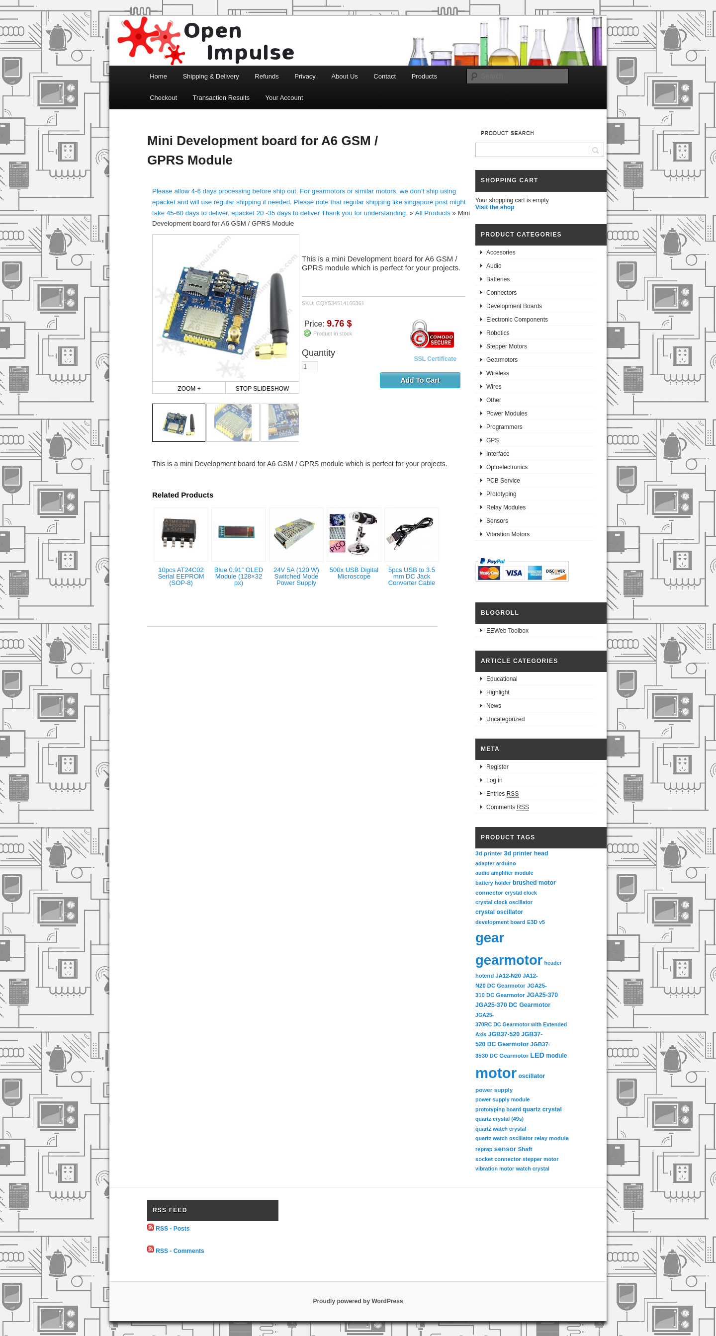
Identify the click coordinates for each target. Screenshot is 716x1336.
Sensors (497, 520)
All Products (432, 213)
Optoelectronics (507, 467)
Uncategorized (505, 719)
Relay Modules (506, 507)
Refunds (266, 76)
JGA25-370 (542, 995)
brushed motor (534, 882)
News (493, 705)
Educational (502, 678)
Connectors (501, 292)
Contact (384, 76)
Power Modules (507, 413)
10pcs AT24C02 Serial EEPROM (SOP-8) (181, 576)
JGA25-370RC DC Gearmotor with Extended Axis (521, 1024)
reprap (483, 1149)
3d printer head (526, 853)
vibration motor (494, 1168)
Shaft (525, 1149)
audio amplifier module (504, 873)
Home (158, 76)
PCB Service (503, 480)
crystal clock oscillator (504, 902)
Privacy (305, 76)
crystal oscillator (499, 912)
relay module (552, 1138)
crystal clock (521, 893)
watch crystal (533, 1168)
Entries (502, 794)
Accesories (501, 252)
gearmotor (508, 960)
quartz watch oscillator (504, 1138)
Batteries (498, 279)
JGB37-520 (504, 1034)
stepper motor (540, 1159)
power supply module (502, 1099)
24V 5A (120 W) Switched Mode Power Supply (296, 576)
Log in (494, 780)
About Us (344, 76)
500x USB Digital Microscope (354, 573)
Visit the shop (494, 207)
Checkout (163, 97)
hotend (484, 976)
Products (424, 76)
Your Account (284, 97)
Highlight (498, 692)
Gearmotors (502, 359)
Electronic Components (517, 319)
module (556, 1055)
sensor (505, 1149)
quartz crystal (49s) (499, 1119)
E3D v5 (536, 922)
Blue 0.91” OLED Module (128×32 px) (238, 576)
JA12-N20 (508, 976)
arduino (506, 863)
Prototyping (501, 494)
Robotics (498, 333)
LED (537, 1055)
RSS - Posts (172, 1228)
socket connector (498, 1159)
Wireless (497, 373)
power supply (494, 1089)
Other (493, 400)
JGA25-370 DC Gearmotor (512, 1005)
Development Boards (514, 306)
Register (497, 766)
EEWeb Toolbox (507, 630)
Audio (494, 265)
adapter (485, 863)
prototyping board (498, 1109)
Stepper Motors (506, 346)
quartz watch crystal (500, 1129)
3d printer (488, 853)
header (553, 963)
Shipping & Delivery (210, 76)
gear (489, 937)
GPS (492, 440)
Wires (494, 386)
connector (489, 892)
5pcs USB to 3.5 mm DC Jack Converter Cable (412, 576)
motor (496, 1073)
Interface (498, 453)
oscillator (531, 1076)
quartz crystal (542, 1109)
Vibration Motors (508, 534)
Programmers (504, 426)
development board (500, 922)
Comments (507, 807)
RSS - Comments (180, 1250)
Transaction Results (221, 97)
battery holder (493, 883)
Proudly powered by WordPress (358, 1301)
